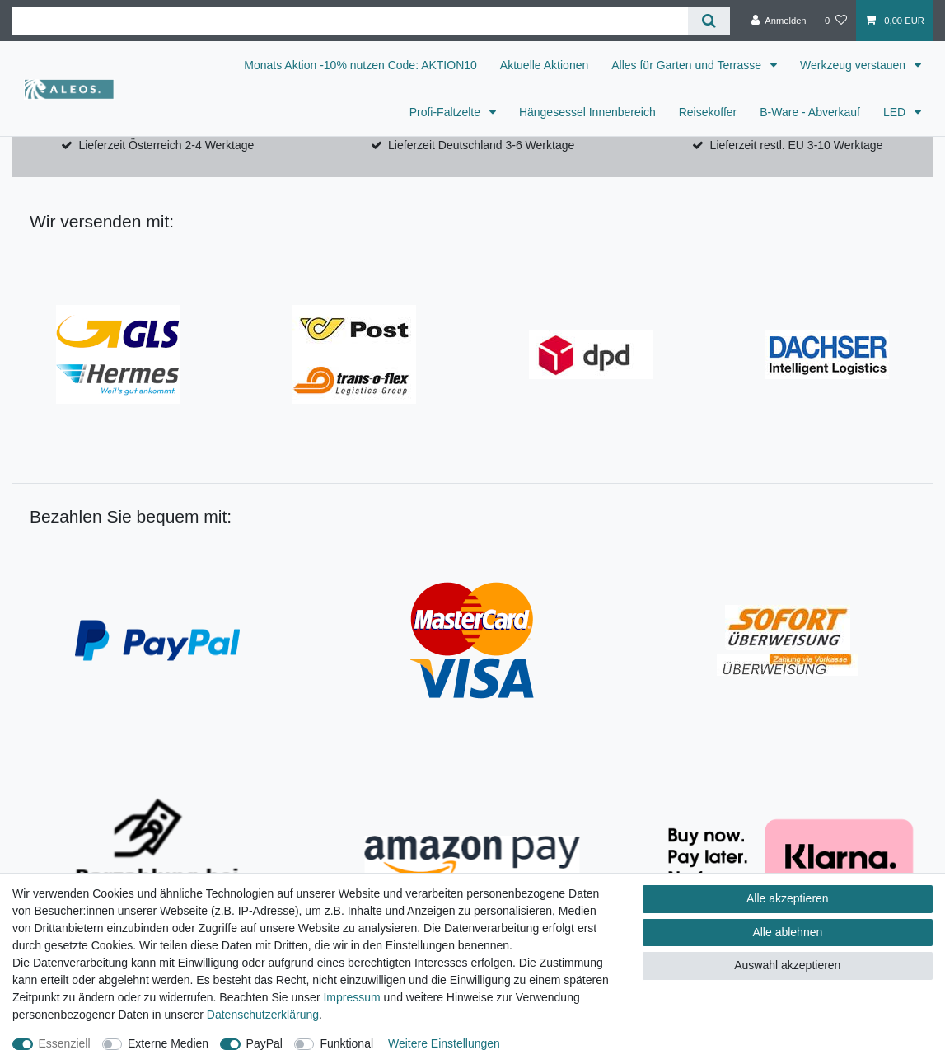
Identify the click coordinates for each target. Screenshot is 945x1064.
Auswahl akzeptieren (787, 965)
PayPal (264, 1043)
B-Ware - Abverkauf (810, 112)
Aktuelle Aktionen (544, 65)
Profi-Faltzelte (446, 112)
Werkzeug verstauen (854, 65)
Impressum (351, 997)
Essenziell (65, 1043)
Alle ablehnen (787, 932)
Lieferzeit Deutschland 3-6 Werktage (481, 145)
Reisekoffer (708, 112)
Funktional (346, 1043)
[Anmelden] (779, 20)
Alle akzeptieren (787, 898)
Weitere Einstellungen (444, 1043)
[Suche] (709, 21)
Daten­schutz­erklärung (263, 1014)
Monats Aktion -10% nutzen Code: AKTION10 (360, 65)
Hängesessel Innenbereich (587, 112)
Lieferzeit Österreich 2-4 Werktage (166, 145)
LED (896, 112)
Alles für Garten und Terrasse (688, 65)
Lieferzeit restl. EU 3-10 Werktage (796, 145)
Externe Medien (168, 1043)
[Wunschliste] (836, 20)
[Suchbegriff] (350, 21)
